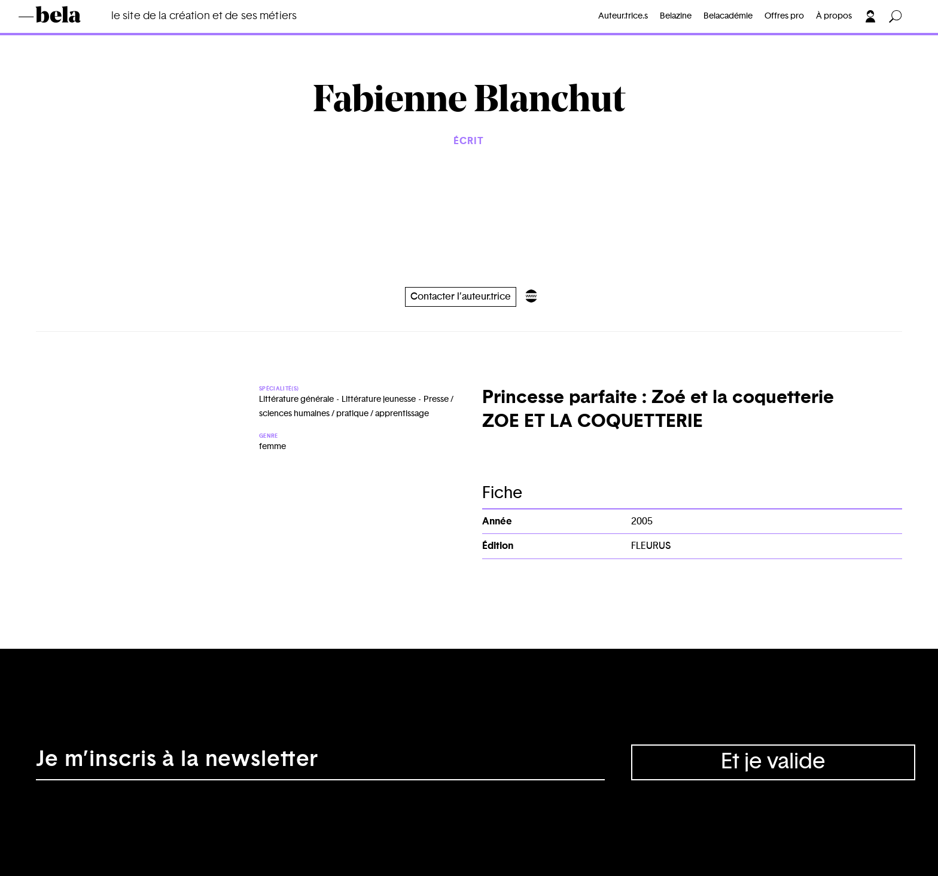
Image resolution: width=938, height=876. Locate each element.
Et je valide (773, 762)
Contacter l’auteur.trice (460, 296)
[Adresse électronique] (320, 762)
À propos (834, 16)
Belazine (676, 16)
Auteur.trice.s (623, 16)
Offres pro (784, 16)
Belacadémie (728, 16)
